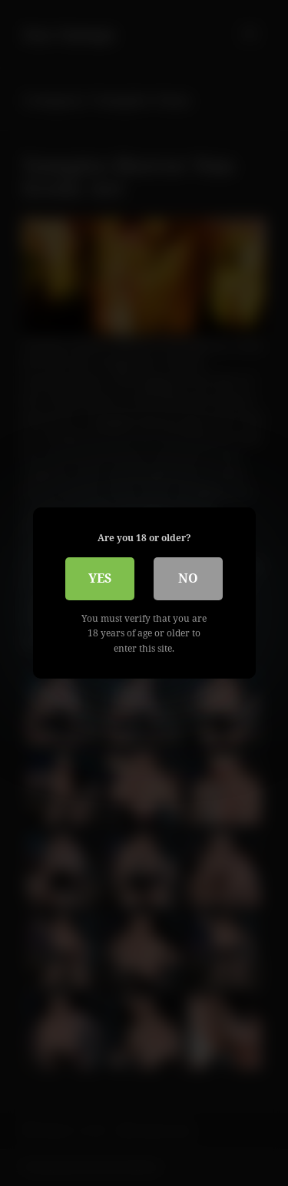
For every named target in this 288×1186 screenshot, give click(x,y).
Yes (99, 578)
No (188, 578)
